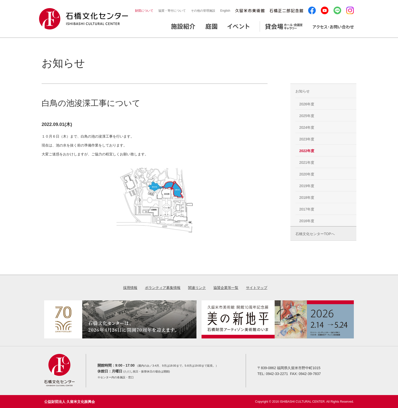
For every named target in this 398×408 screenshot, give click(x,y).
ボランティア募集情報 (162, 288)
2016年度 (306, 221)
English (225, 10)
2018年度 (306, 197)
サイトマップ (256, 288)
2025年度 (306, 116)
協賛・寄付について (172, 10)
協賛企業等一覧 (225, 288)
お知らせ (302, 91)
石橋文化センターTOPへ (315, 234)
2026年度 (306, 104)
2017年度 (306, 209)
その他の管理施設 (203, 10)
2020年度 (306, 174)
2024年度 (306, 127)
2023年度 (306, 139)
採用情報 (130, 288)
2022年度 (306, 151)
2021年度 (306, 162)
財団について (144, 10)
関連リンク (197, 288)
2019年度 (306, 186)
